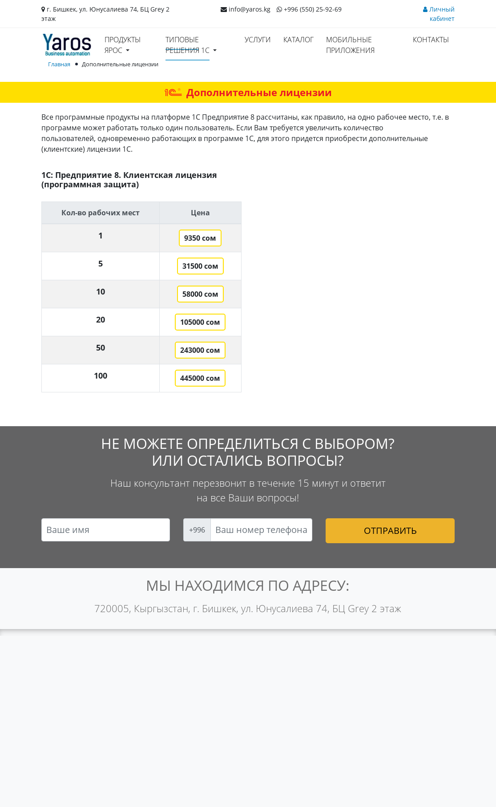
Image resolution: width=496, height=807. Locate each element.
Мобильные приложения (350, 45)
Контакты (431, 39)
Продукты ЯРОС (123, 45)
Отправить (390, 531)
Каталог (298, 39)
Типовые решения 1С (187, 45)
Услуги (258, 39)
